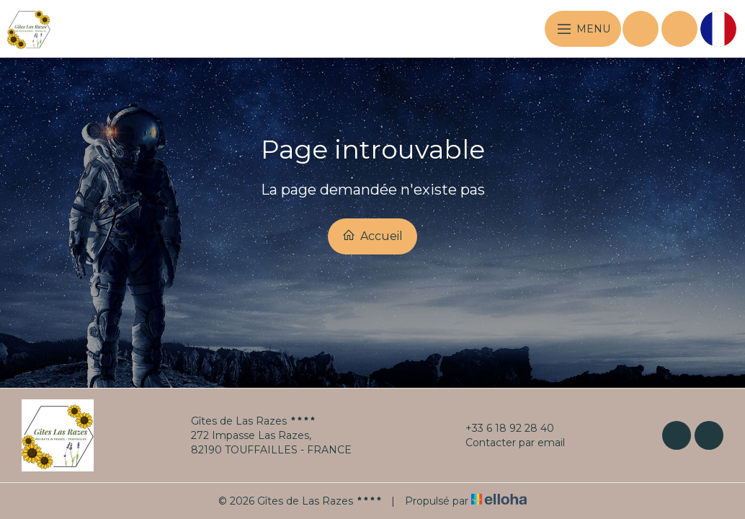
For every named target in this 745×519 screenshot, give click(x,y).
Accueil (372, 236)
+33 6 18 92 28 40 (501, 428)
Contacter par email (507, 442)
